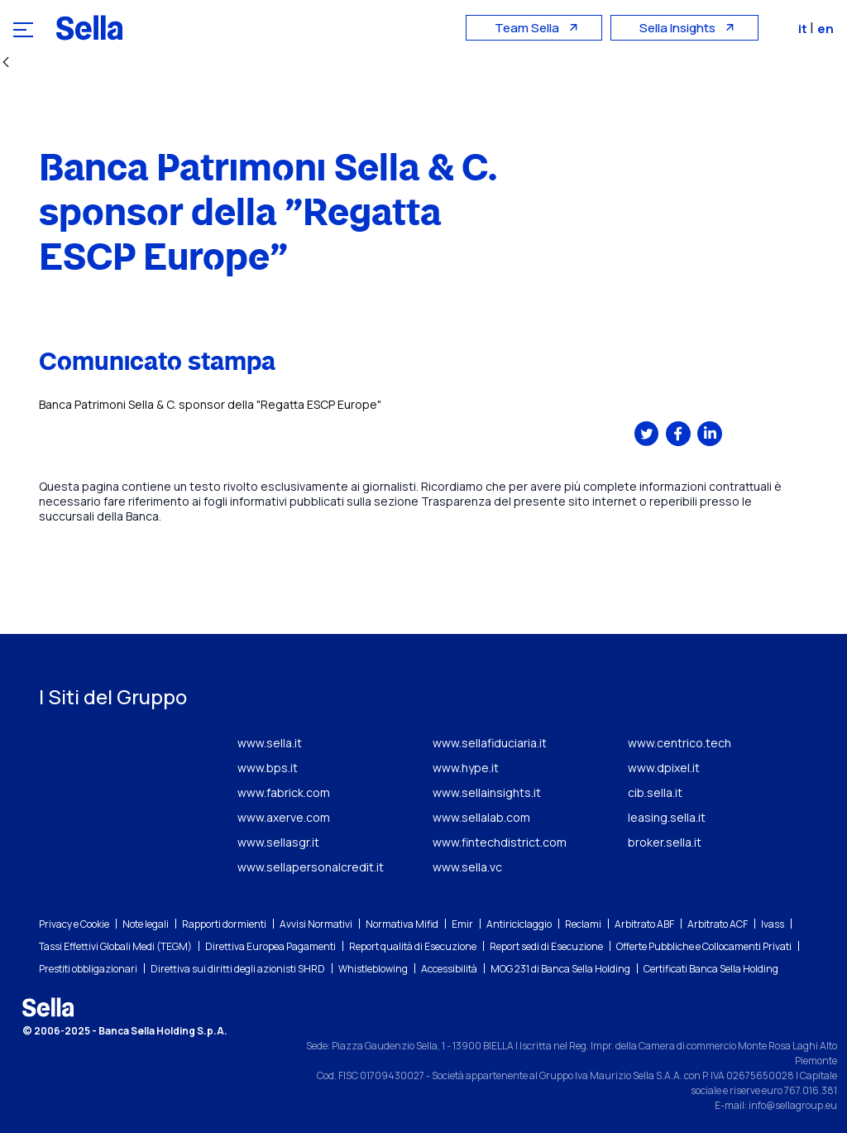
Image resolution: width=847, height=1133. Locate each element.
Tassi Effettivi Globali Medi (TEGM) (115, 946)
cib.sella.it (655, 792)
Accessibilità (449, 969)
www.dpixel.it (664, 767)
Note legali (145, 924)
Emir (462, 924)
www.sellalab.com (481, 817)
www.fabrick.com (283, 792)
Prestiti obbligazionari (88, 969)
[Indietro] (6, 63)
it (804, 28)
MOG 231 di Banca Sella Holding (560, 969)
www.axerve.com (283, 817)
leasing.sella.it (667, 817)
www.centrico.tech (679, 743)
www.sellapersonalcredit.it (310, 867)
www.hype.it (466, 767)
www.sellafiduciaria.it (490, 743)
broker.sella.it (664, 842)
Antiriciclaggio (519, 924)
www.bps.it (267, 767)
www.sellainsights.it (487, 792)
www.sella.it (269, 743)
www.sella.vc (467, 867)
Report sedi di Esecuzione (546, 946)
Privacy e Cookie (74, 924)
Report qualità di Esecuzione (412, 946)
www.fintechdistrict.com (500, 842)
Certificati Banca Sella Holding (711, 969)
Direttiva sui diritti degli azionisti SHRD (238, 969)
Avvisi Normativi (316, 924)
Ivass (772, 924)
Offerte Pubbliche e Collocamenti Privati (704, 946)
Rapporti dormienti (224, 924)
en (825, 28)
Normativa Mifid (402, 924)
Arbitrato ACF (717, 924)
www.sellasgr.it (278, 842)
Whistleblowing (373, 969)
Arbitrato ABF (644, 924)
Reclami (583, 924)
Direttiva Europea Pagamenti (270, 946)
